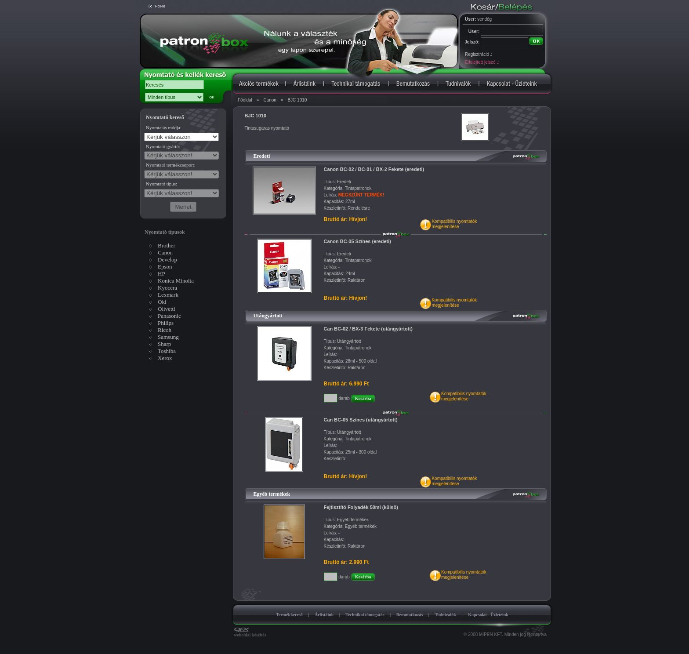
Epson (165, 266)
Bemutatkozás (409, 614)
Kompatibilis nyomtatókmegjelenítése (454, 224)
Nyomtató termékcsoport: (171, 164)
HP (161, 273)
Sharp (164, 344)
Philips (166, 323)
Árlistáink (324, 614)
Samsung (168, 337)
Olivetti (166, 308)
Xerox (165, 358)
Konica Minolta (176, 280)
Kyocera (167, 287)
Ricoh (164, 330)
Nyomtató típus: (161, 183)
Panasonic (169, 315)
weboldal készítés (250, 633)
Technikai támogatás (364, 614)
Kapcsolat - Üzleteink (488, 614)
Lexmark (168, 294)
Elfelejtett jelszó (481, 62)
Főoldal (245, 100)
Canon (269, 100)
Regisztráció (478, 54)
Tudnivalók (445, 614)
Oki (162, 301)
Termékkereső (289, 614)
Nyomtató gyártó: (163, 146)
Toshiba (167, 351)
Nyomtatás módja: (163, 127)
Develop (167, 259)
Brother (166, 245)
